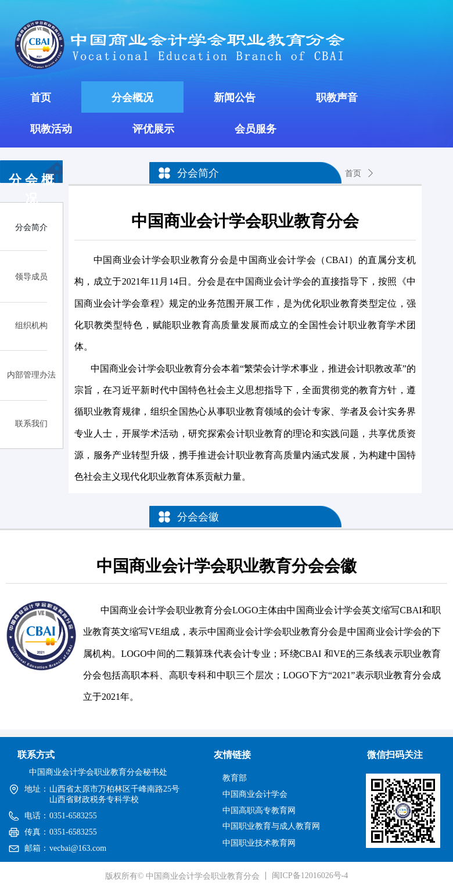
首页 (353, 173)
